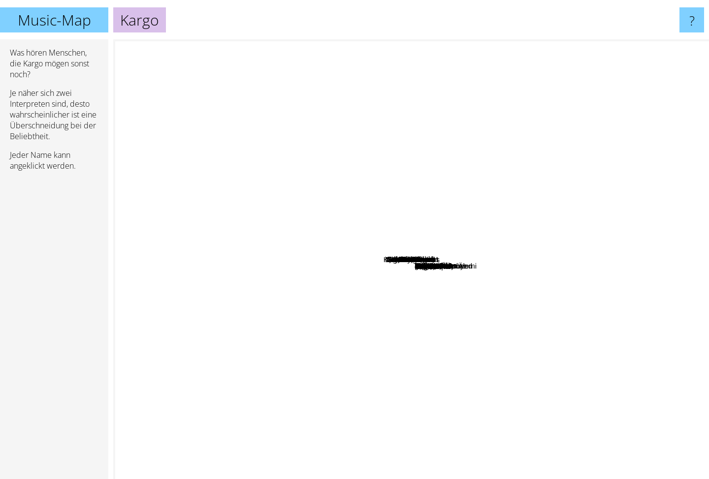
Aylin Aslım (226, 56)
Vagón (392, 443)
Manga (316, 211)
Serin (277, 441)
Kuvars (170, 271)
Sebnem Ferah (364, 244)
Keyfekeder (293, 352)
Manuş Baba (431, 50)
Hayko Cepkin (365, 265)
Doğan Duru (596, 278)
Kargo (411, 259)
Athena (283, 256)
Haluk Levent (296, 228)
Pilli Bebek (497, 225)
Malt (465, 348)
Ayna (343, 273)
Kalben (509, 83)
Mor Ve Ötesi (449, 203)
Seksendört (344, 184)
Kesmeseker (536, 46)
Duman (310, 190)
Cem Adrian (381, 315)
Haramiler (401, 178)
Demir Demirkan (544, 327)
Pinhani (299, 324)
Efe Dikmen (505, 472)
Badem (462, 237)
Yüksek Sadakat (467, 210)
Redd (302, 313)
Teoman (525, 226)
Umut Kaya (403, 397)
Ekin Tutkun (136, 207)
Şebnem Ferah (383, 188)
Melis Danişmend (649, 403)
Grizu (427, 108)
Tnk (252, 368)
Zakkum (400, 199)
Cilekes (397, 335)
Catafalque (687, 361)
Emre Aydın (404, 158)
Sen (698, 187)
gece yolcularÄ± (284, 246)
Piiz (482, 357)
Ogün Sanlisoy (372, 291)
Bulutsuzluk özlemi (620, 197)
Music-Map (54, 20)
